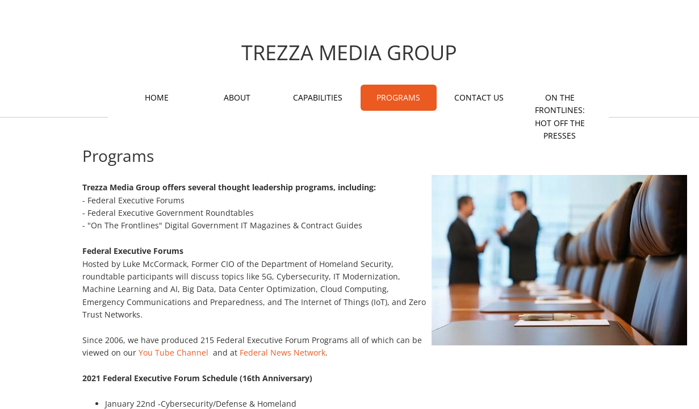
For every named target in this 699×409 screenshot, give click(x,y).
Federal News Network (282, 352)
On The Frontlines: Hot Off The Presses (560, 116)
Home (157, 97)
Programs (398, 97)
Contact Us (479, 97)
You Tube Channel (173, 352)
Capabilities (317, 97)
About (237, 97)
